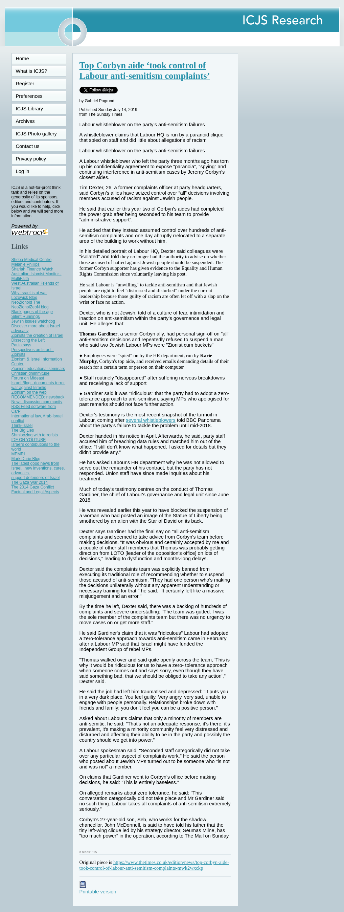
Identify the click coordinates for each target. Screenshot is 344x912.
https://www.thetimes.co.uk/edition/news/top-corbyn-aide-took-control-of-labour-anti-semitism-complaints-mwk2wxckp (154, 865)
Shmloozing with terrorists (35, 435)
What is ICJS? (31, 71)
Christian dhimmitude (31, 373)
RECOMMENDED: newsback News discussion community (38, 399)
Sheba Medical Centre (32, 259)
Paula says (21, 345)
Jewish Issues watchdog (33, 321)
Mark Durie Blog (26, 458)
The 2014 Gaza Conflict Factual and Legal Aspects (35, 489)
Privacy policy (31, 158)
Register (25, 83)
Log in (27, 171)
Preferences (29, 96)
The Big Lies (23, 430)
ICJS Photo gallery (36, 133)
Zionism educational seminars (38, 368)
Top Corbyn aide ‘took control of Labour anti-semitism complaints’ (144, 70)
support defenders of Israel (36, 477)
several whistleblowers (151, 420)
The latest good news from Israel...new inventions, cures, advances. (38, 468)
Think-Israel (22, 425)
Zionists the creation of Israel (37, 335)
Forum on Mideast (28, 378)
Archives (25, 121)
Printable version (97, 889)
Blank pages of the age (32, 311)
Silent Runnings (26, 316)
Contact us (28, 146)
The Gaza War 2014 (30, 482)
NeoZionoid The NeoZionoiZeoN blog (30, 304)
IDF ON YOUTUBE (29, 439)
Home (22, 58)
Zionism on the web (29, 392)
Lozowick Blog (25, 297)
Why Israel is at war (29, 292)
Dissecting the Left (28, 340)
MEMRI (18, 454)
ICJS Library (29, 108)
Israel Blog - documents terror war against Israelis (38, 385)
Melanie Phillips (26, 264)
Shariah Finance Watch (32, 269)
